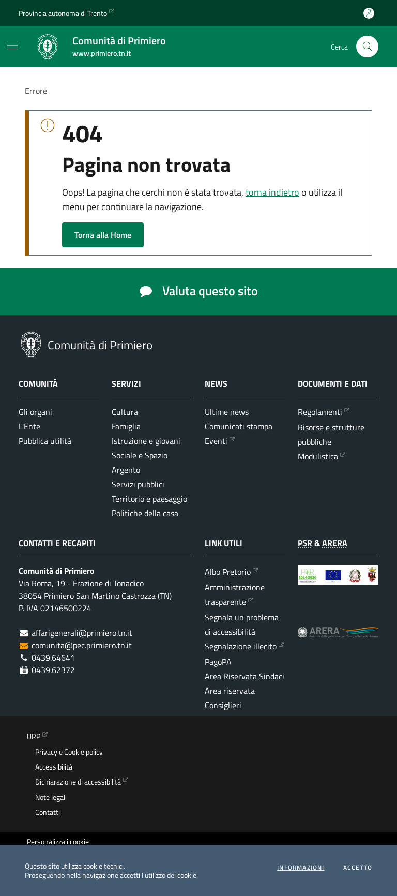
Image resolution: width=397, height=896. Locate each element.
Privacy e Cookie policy (69, 752)
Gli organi (35, 412)
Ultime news (227, 412)
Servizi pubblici (138, 484)
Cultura (125, 412)
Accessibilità (53, 767)
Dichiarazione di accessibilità (78, 782)
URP (33, 736)
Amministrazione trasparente (235, 594)
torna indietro (272, 192)
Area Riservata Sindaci (244, 676)
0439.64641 (53, 657)
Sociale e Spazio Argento (139, 462)
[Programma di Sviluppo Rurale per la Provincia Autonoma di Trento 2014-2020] (338, 583)
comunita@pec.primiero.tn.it (82, 645)
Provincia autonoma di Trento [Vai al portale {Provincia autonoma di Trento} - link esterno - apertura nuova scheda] (63, 13)
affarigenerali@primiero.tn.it (82, 633)
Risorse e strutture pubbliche (331, 434)
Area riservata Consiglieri (230, 697)
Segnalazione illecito (241, 646)
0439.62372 (53, 670)
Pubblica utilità (45, 441)
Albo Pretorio (228, 572)
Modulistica (318, 456)
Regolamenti (320, 412)
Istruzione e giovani (146, 441)
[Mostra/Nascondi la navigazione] (12, 45)
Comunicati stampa (238, 426)
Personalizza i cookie (58, 841)
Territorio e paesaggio (149, 498)
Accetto (357, 868)
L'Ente (29, 426)
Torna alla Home (102, 235)
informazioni (300, 868)
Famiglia (126, 426)
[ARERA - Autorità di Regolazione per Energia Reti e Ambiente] (338, 639)
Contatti (47, 812)
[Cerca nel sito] (367, 47)
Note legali (51, 797)
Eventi (216, 441)
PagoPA (218, 661)
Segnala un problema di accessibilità (242, 624)
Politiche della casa (145, 513)
